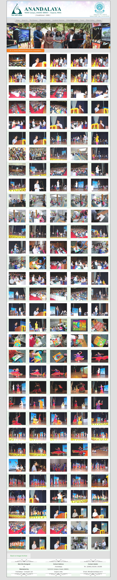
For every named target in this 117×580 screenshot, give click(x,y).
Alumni (99, 20)
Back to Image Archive (18, 556)
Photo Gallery (90, 20)
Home (18, 20)
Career (82, 20)
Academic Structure (58, 20)
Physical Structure (45, 20)
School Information (72, 20)
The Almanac (33, 20)
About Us (24, 20)
